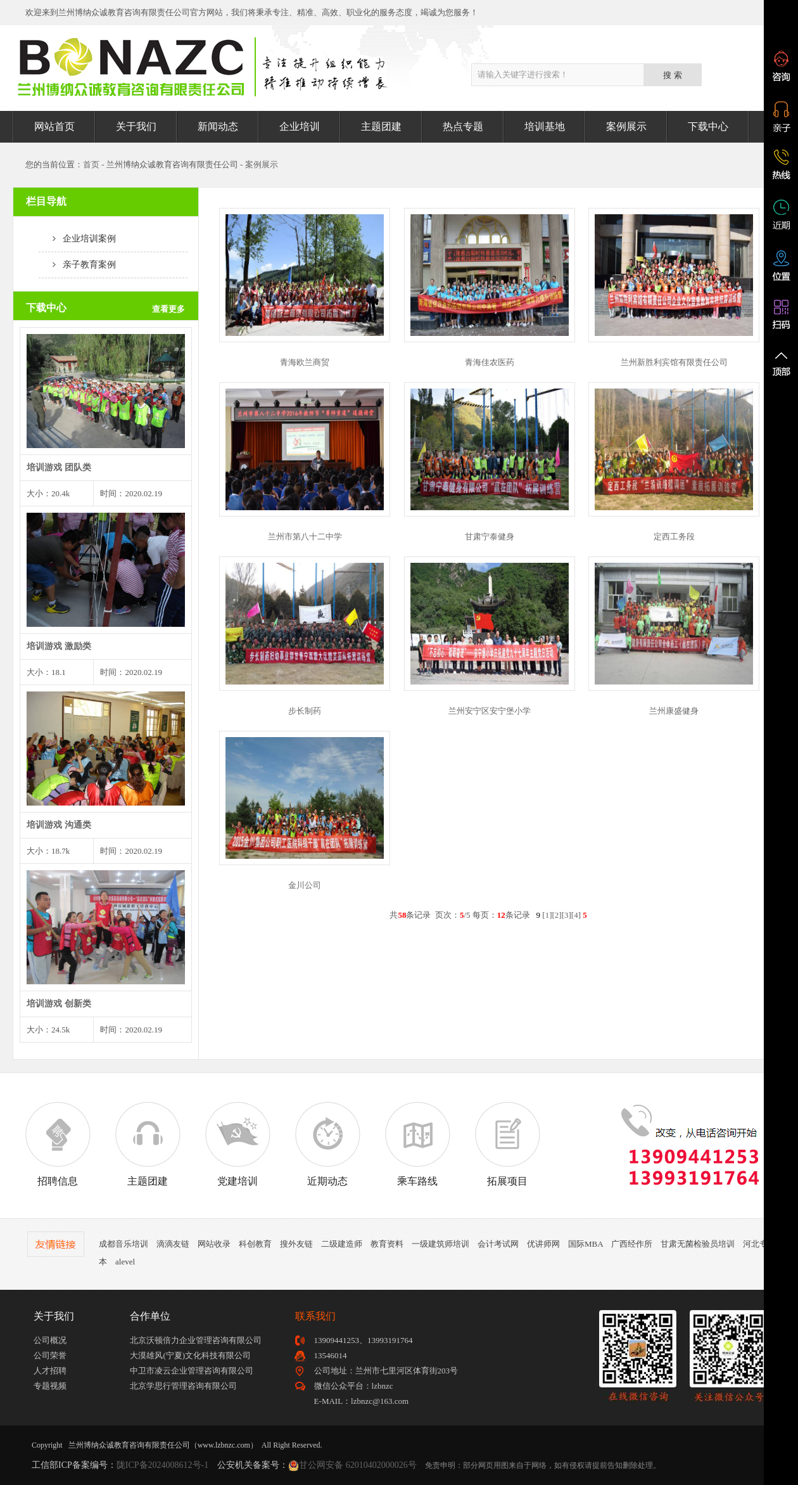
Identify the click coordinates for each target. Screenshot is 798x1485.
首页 (91, 164)
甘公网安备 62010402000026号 (358, 1465)
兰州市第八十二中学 (305, 536)
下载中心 (708, 126)
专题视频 (50, 1386)
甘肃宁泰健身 (489, 536)
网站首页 (54, 126)
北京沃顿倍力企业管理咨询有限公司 (196, 1340)
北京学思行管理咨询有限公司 (183, 1386)
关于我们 (136, 126)
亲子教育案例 (77, 264)
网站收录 (214, 1244)
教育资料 (386, 1244)
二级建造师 (341, 1244)
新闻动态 (218, 126)
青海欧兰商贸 (304, 362)
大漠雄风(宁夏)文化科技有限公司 (190, 1355)
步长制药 (304, 711)
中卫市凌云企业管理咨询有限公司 (191, 1370)
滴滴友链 (172, 1244)
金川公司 (304, 885)
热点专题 (463, 126)
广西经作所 (631, 1244)
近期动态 (327, 1144)
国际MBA (585, 1244)
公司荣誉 (50, 1355)
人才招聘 (50, 1370)
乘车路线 (417, 1144)
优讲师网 (543, 1244)
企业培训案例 (77, 238)
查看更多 (168, 309)
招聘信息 (58, 1144)
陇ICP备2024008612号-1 (162, 1465)
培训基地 (544, 126)
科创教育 (255, 1244)
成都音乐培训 (123, 1244)
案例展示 (626, 126)
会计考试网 (498, 1244)
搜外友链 (296, 1244)
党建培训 (237, 1144)
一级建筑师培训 (440, 1244)
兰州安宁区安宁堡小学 (489, 711)
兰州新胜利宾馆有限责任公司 (674, 362)
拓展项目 (507, 1144)
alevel (125, 1261)
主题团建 (381, 126)
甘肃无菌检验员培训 (698, 1244)
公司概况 (50, 1340)
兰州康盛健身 (674, 711)
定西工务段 (674, 536)
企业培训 (299, 126)
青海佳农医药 (489, 362)
